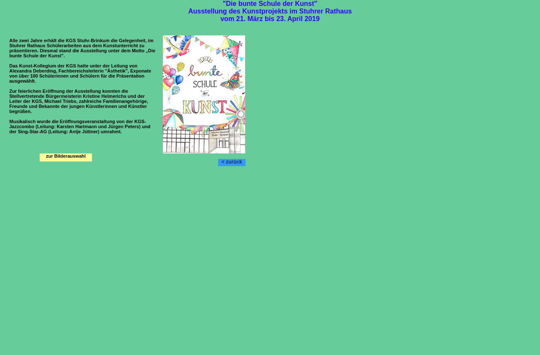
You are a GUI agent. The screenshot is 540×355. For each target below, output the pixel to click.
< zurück (231, 162)
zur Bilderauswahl (66, 156)
